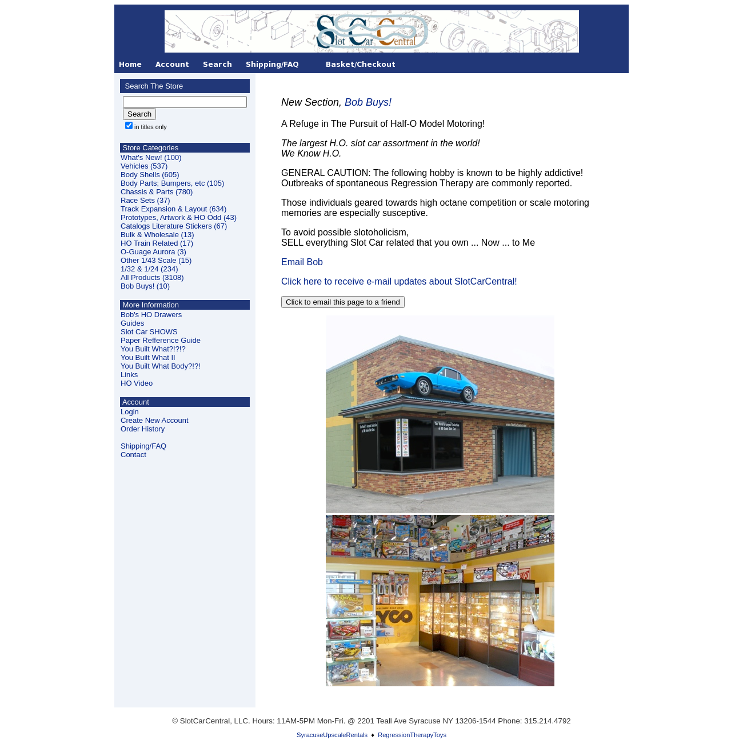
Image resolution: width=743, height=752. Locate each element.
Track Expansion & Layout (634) (173, 209)
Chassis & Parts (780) (157, 191)
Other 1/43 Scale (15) (156, 260)
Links (129, 374)
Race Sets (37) (145, 200)
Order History (143, 429)
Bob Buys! (368, 102)
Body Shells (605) (150, 174)
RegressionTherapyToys (412, 734)
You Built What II (148, 357)
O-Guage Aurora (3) (153, 251)
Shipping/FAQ (143, 446)
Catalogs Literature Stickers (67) (174, 226)
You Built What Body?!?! (161, 366)
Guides (132, 323)
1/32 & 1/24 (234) (149, 269)
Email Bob (302, 262)
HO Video (137, 383)
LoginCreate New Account (155, 416)
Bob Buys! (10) (145, 286)
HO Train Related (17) (157, 243)
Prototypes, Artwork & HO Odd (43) (179, 217)
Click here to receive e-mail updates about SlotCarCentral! (399, 281)
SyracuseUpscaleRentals (332, 734)
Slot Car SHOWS (149, 331)
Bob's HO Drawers (151, 314)
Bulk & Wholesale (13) (157, 234)
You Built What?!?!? (153, 349)
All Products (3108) (152, 277)
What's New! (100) (151, 157)
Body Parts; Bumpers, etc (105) (172, 183)
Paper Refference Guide (161, 340)
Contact (133, 454)
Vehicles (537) (144, 166)
